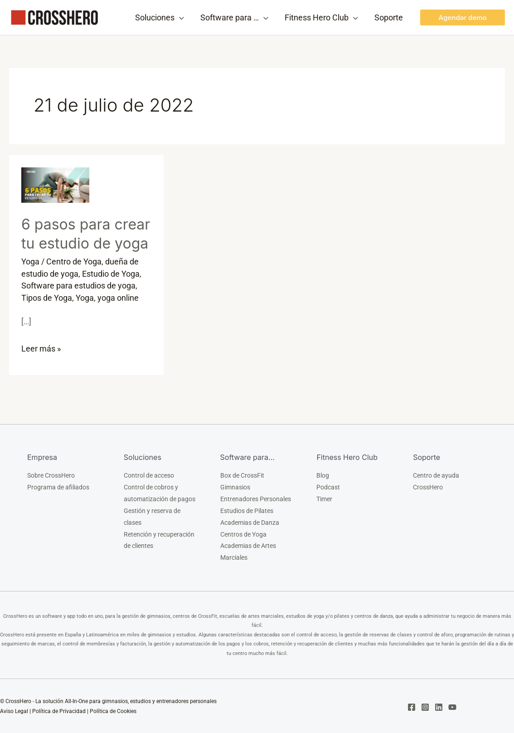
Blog (322, 475)
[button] (462, 17)
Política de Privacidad (59, 711)
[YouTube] (452, 707)
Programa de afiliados (58, 486)
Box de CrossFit (242, 475)
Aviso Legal (14, 711)
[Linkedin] (439, 707)
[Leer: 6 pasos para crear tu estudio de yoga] (55, 184)
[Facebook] (411, 707)
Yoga (30, 261)
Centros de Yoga (243, 534)
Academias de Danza (249, 522)
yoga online (118, 297)
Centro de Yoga (74, 261)
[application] (179, 18)
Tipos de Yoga (46, 297)
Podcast (328, 486)
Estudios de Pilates (246, 510)
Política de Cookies (113, 711)
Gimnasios (235, 486)
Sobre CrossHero (51, 475)
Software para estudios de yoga (78, 285)
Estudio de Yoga (111, 273)
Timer (324, 498)
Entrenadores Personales (255, 498)
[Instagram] (425, 707)
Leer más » (41, 346)
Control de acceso (149, 475)
